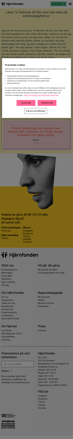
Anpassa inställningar (35, 111)
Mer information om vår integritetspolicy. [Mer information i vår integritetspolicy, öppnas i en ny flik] (41, 95)
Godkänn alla (47, 103)
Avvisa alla (26, 103)
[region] (36, 88)
